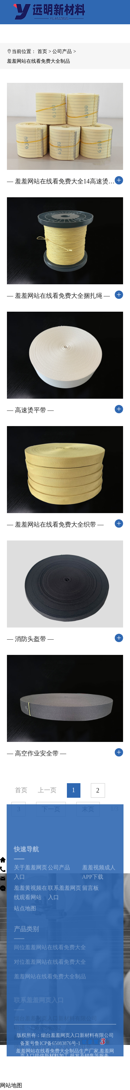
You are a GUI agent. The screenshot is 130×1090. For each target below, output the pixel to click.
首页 (42, 51)
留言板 (90, 921)
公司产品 (62, 51)
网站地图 (11, 1085)
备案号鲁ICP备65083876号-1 (50, 1063)
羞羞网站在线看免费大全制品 (38, 61)
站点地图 (25, 941)
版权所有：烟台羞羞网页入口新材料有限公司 (65, 1055)
